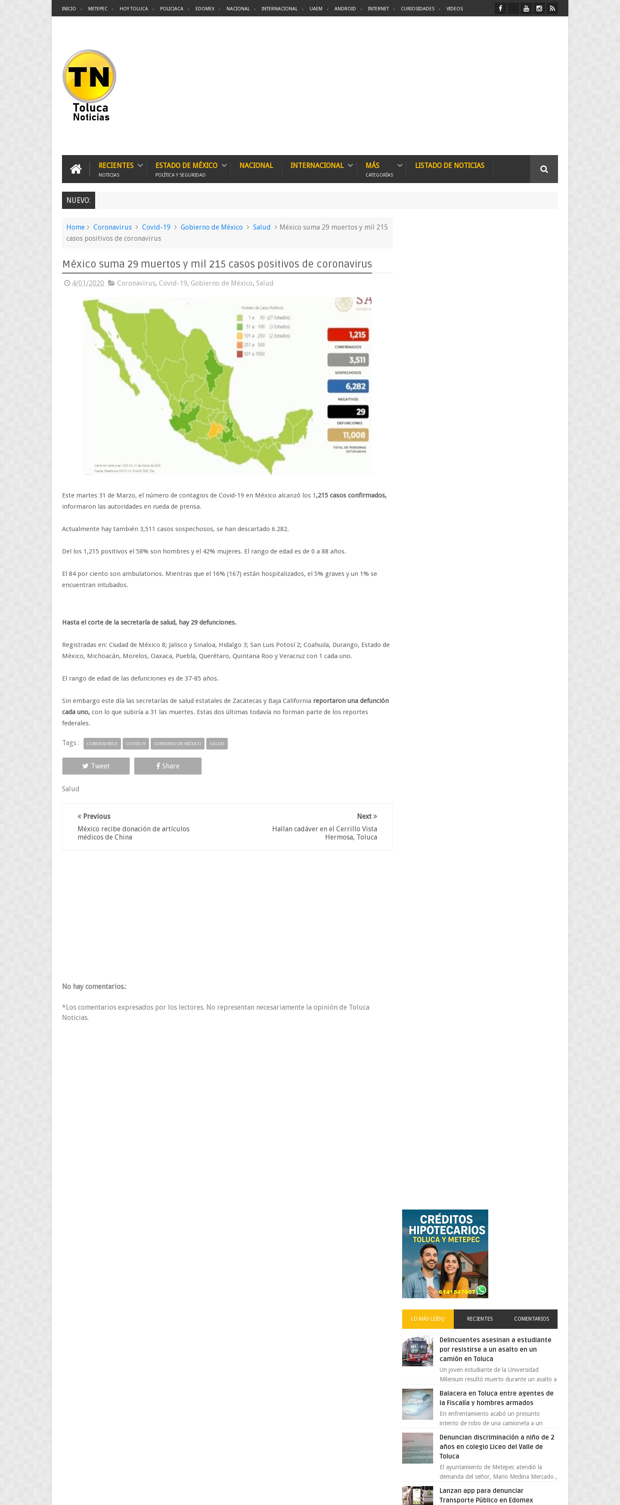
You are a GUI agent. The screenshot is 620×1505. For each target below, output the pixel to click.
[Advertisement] (485, 86)
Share (159, 766)
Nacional (238, 9)
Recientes (116, 169)
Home (75, 227)
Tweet (93, 766)
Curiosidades (417, 9)
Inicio (69, 9)
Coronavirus (112, 227)
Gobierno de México (212, 227)
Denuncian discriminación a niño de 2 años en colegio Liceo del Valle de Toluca (501, 461)
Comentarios (533, 333)
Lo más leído (434, 333)
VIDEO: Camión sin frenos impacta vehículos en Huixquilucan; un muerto (498, 730)
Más (379, 169)
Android (345, 9)
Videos (454, 9)
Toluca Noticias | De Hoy (171, 1491)
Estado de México (186, 169)
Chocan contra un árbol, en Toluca (499, 681)
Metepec (98, 9)
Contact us (536, 1230)
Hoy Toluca (134, 9)
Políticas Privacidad (483, 1491)
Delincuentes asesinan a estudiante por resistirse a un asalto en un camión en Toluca (493, 364)
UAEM (316, 9)
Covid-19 (156, 227)
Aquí (550, 1491)
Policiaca (171, 9)
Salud (262, 227)
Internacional (280, 9)
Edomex (204, 9)
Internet (378, 9)
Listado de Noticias (449, 166)
